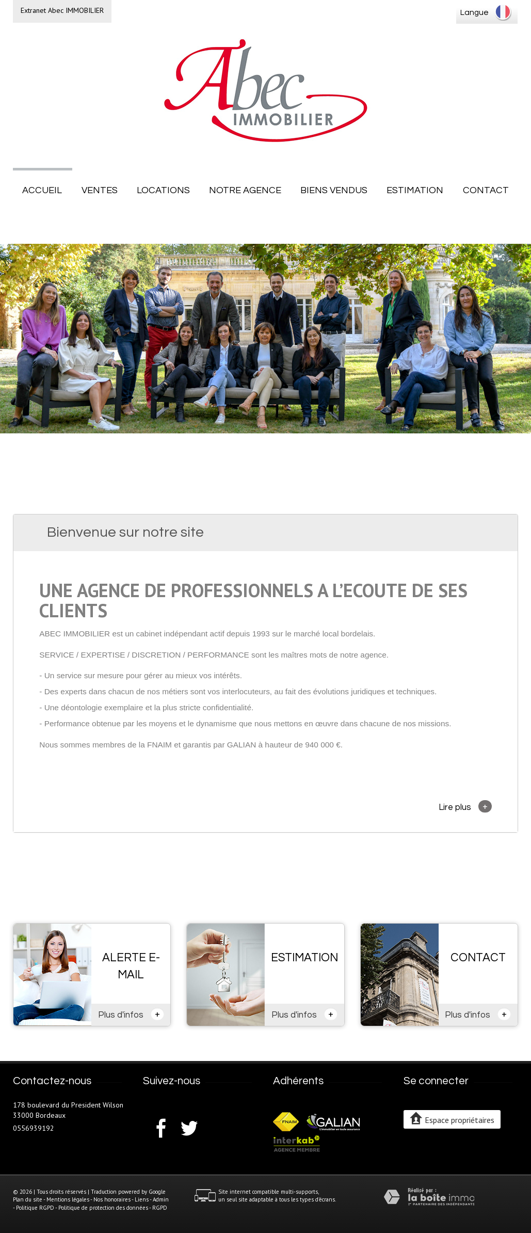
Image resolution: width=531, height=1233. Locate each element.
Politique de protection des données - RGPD (112, 1207)
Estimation (415, 190)
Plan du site (27, 1199)
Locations (163, 190)
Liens (142, 1199)
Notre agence (245, 190)
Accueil (42, 190)
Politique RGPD (35, 1207)
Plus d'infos (131, 1014)
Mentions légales (67, 1199)
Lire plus (465, 806)
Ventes (100, 190)
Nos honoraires (112, 1199)
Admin (161, 1199)
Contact (486, 190)
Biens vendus (333, 190)
